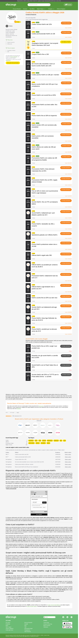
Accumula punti (65, 41)
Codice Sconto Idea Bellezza (54, 604)
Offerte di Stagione (61, 8)
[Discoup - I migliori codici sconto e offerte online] (11, 4)
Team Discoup (27, 631)
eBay (61, 440)
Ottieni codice (66, 23)
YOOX (64, 440)
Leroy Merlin (31, 443)
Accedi (68, 4)
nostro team (41, 406)
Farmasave (56, 440)
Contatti (26, 624)
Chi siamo (8, 622)
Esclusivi (25, 8)
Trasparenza (27, 630)
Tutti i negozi (8, 627)
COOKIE (42, 635)
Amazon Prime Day (47, 624)
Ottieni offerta (66, 93)
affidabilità (19, 408)
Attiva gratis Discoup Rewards (13, 62)
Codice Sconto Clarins (32, 606)
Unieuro (44, 440)
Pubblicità (8, 624)
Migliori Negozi (41, 9)
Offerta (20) (9, 44)
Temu (40, 440)
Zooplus (37, 443)
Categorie (51, 9)
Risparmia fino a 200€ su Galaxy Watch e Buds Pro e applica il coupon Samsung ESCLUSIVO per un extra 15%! (39, 0)
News (7, 625)
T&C (25, 627)
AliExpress (31, 440)
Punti (18, 21)
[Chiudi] (77, 0)
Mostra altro (39, 420)
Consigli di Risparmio (31, 14)
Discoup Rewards (17, 8)
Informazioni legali (28, 628)
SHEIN (36, 440)
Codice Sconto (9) (10, 42)
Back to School (46, 625)
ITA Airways (43, 443)
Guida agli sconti (9, 630)
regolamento (8, 60)
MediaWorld (49, 440)
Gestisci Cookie (46, 635)
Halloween (45, 627)
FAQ (25, 625)
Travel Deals (46, 622)
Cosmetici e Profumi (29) (10, 51)
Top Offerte (32, 8)
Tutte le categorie (9, 628)
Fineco (48, 443)
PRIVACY (38, 635)
